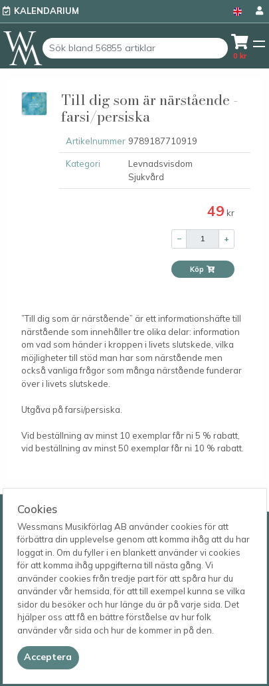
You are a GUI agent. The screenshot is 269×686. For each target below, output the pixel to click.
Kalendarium (46, 10)
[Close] (48, 657)
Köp (202, 269)
